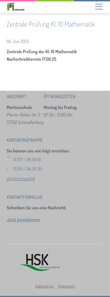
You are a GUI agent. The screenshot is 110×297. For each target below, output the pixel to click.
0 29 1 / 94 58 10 (27, 159)
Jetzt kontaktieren (23, 219)
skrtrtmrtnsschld (21, 178)
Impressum (66, 286)
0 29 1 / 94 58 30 (27, 169)
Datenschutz (44, 286)
